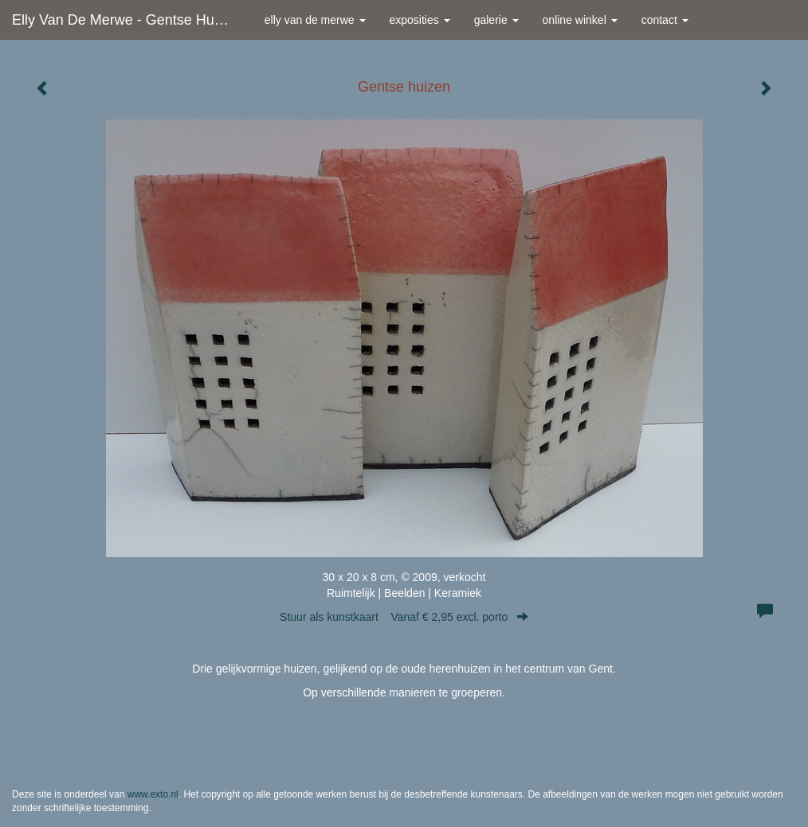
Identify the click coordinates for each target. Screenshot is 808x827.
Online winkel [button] (580, 20)
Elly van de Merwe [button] (315, 20)
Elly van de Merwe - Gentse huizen (126, 20)
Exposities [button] (420, 20)
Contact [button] (664, 20)
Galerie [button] (496, 20)
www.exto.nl (152, 794)
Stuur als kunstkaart (404, 616)
